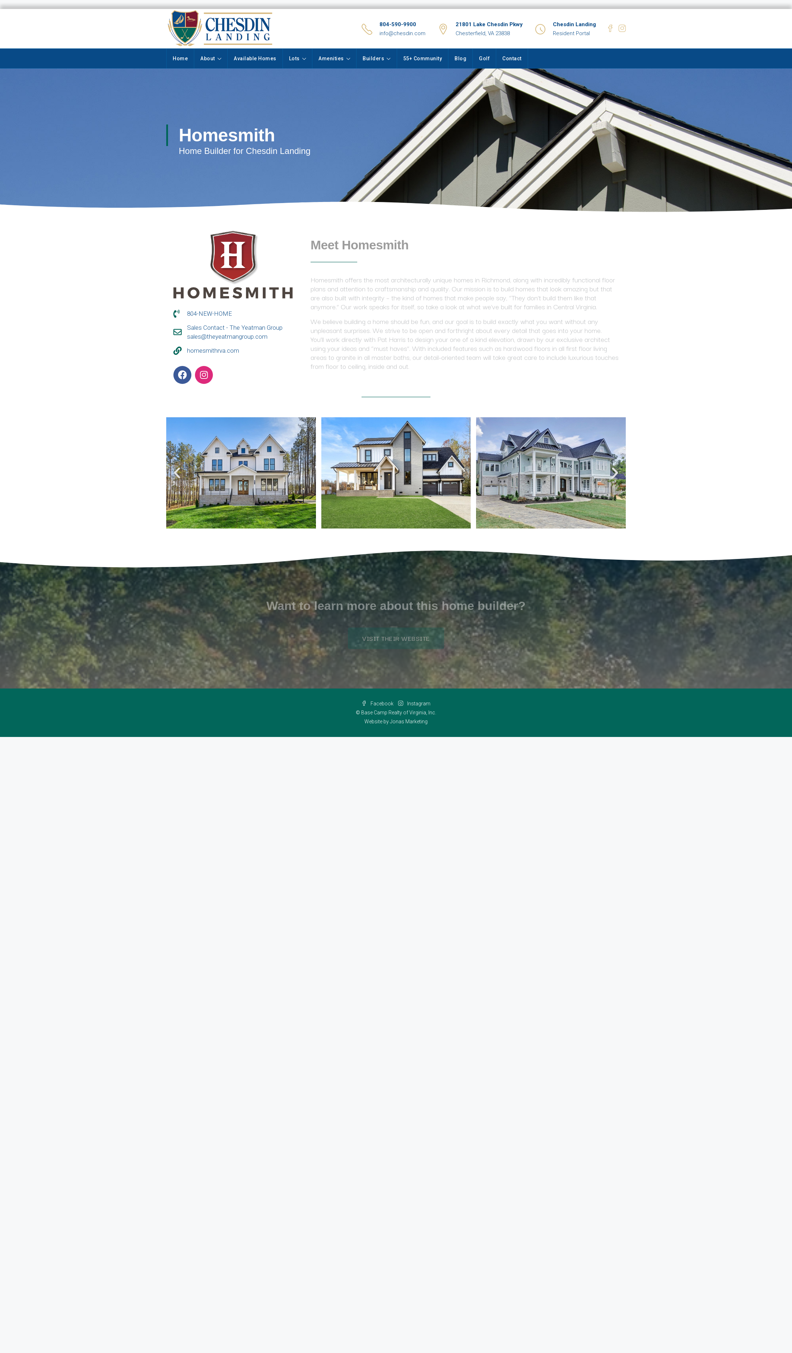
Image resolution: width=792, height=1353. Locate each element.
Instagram (414, 703)
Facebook (378, 703)
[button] (177, 473)
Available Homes (255, 58)
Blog (460, 58)
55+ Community (422, 58)
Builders (373, 58)
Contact (512, 58)
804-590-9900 (397, 24)
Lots (294, 58)
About (207, 58)
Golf (484, 58)
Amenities (331, 58)
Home (180, 58)
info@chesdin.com (402, 33)
